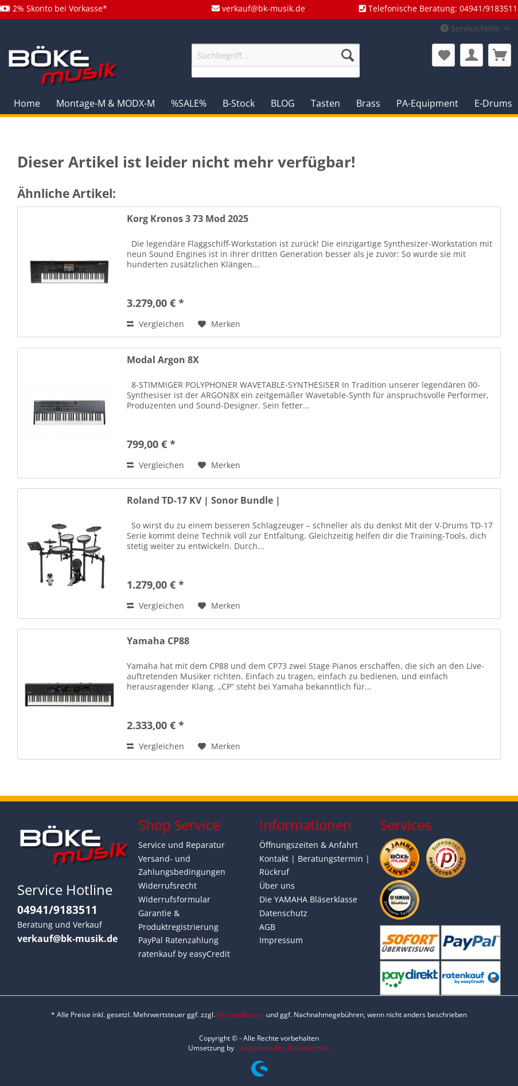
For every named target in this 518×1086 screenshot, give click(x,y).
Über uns (277, 885)
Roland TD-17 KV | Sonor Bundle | (204, 501)
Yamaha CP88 (158, 641)
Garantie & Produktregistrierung (178, 920)
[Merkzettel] (443, 55)
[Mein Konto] (471, 55)
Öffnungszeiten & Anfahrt (308, 844)
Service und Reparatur (181, 844)
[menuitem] (276, 60)
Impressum (281, 940)
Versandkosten (240, 1014)
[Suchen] (348, 55)
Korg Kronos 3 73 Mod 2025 (187, 219)
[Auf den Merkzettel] (219, 324)
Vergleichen (155, 323)
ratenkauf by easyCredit (184, 953)
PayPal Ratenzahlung (178, 940)
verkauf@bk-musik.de (67, 938)
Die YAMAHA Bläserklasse (308, 899)
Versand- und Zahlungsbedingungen (181, 865)
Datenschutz (283, 913)
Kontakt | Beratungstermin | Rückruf (314, 865)
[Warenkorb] (499, 55)
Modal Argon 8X (163, 360)
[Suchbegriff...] (276, 55)
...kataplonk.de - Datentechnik (283, 1048)
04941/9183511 (57, 909)
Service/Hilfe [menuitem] (471, 28)
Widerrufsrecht (167, 885)
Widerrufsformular (174, 899)
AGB (267, 926)
